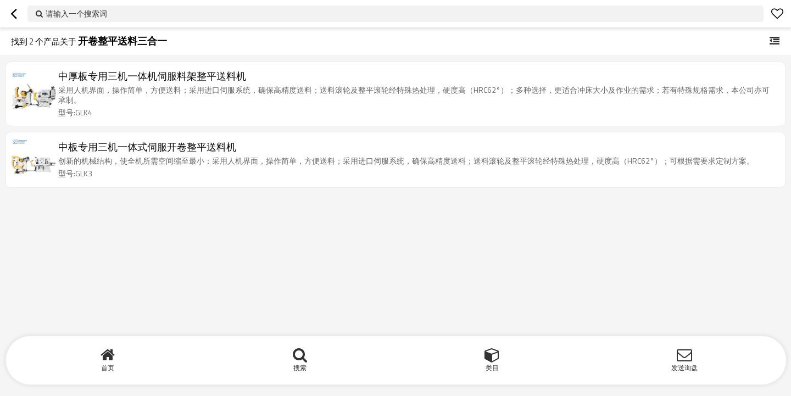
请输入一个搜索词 (76, 13)
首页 (107, 367)
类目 (492, 367)
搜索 (300, 367)
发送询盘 (684, 367)
